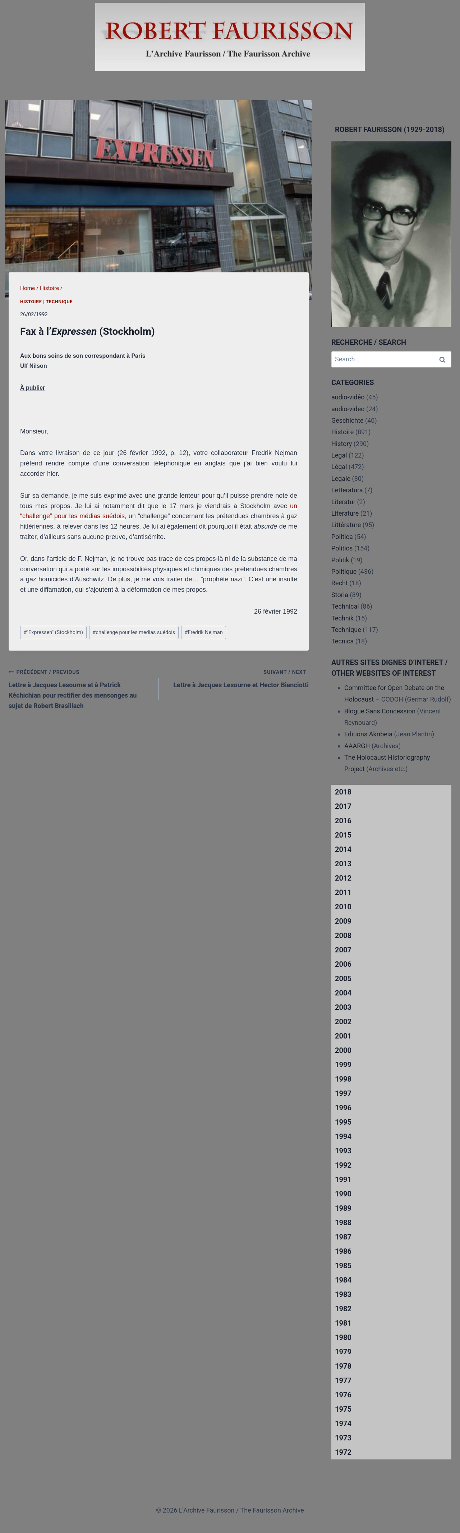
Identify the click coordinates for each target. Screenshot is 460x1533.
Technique (59, 301)
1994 (343, 1136)
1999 (343, 1064)
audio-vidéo (348, 397)
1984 (343, 1280)
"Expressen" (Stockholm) (53, 632)
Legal (339, 455)
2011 (343, 892)
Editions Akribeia (368, 734)
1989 (343, 1208)
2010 (343, 907)
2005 (343, 978)
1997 (343, 1093)
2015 (343, 835)
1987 (343, 1237)
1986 (343, 1251)
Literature (345, 513)
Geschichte (347, 420)
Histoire (31, 301)
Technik (342, 618)
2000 (343, 1050)
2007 (343, 950)
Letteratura (347, 490)
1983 (343, 1294)
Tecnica (342, 641)
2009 (343, 921)
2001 (343, 1036)
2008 (343, 935)
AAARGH (357, 746)
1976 (343, 1395)
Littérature (346, 525)
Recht (339, 583)
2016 (343, 820)
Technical (345, 606)
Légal (339, 466)
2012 (343, 878)
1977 (343, 1380)
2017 (343, 806)
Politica (342, 536)
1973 (343, 1438)
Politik (340, 560)
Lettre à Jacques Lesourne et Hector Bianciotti (237, 678)
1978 (343, 1366)
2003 (343, 1007)
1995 (343, 1122)
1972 (343, 1452)
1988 (343, 1222)
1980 (343, 1337)
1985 (343, 1265)
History (341, 443)
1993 (343, 1151)
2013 (343, 863)
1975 (343, 1409)
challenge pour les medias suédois (134, 632)
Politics (342, 548)
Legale (340, 478)
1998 (343, 1079)
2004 (343, 993)
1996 (343, 1107)
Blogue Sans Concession (379, 711)
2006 (343, 964)
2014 (343, 849)
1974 (343, 1423)
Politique (343, 571)
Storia (339, 595)
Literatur (343, 502)
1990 (343, 1194)
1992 (343, 1165)
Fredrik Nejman (204, 632)
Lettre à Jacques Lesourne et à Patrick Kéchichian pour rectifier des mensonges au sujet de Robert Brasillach (80, 688)
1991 (343, 1179)
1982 (343, 1308)
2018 (343, 792)
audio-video (348, 409)
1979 (343, 1351)
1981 (343, 1323)
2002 (343, 1021)
